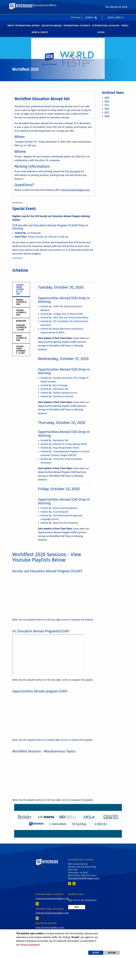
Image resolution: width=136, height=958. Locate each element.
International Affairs (44, 13)
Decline (112, 952)
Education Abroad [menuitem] (51, 28)
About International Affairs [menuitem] (23, 28)
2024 (106, 104)
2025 (106, 100)
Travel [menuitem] (125, 28)
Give (76, 910)
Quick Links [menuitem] (114, 3)
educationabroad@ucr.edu (75, 192)
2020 (106, 118)
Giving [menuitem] (101, 35)
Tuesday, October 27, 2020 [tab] (21, 315)
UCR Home (76, 3)
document (75, 174)
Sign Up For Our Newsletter (82, 903)
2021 (106, 115)
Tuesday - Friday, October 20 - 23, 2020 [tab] (20, 292)
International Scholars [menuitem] (105, 28)
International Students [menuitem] (76, 28)
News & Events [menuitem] (40, 35)
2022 (106, 111)
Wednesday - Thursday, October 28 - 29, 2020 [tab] (21, 328)
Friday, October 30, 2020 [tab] (21, 341)
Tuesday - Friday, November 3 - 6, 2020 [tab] (20, 352)
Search (89, 3)
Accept (95, 952)
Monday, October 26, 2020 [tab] (21, 305)
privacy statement (30, 944)
